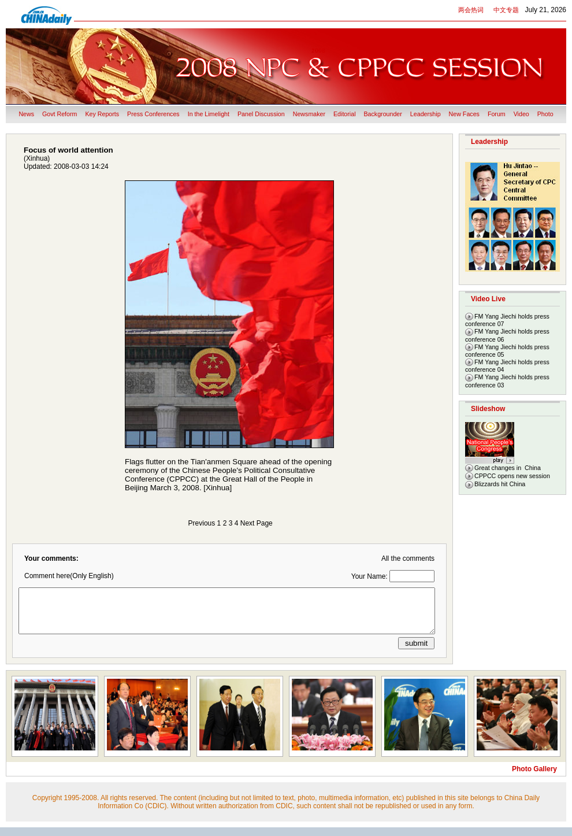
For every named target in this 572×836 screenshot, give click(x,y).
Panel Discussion (261, 113)
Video (521, 113)
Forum (497, 113)
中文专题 (506, 9)
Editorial (344, 113)
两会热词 (471, 9)
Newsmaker (309, 113)
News (26, 113)
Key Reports (102, 113)
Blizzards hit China (499, 483)
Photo (545, 113)
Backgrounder (383, 113)
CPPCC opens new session (512, 475)
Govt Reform (59, 113)
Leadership (425, 113)
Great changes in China (507, 467)
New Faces (464, 113)
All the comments (407, 558)
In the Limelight (208, 113)
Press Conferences (153, 113)
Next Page (256, 523)
